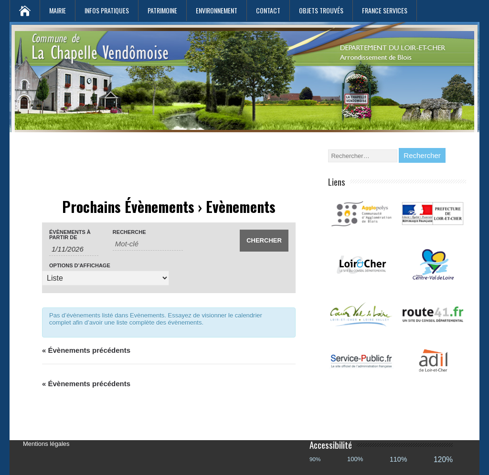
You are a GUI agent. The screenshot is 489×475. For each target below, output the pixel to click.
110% (398, 459)
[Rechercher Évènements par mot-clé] (148, 244)
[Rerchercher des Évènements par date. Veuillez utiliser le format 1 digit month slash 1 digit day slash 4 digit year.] (73, 249)
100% (355, 459)
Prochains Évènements (128, 206)
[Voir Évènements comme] (105, 278)
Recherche (129, 232)
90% (314, 459)
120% (443, 459)
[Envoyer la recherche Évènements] (264, 241)
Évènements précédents (86, 350)
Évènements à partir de (70, 235)
